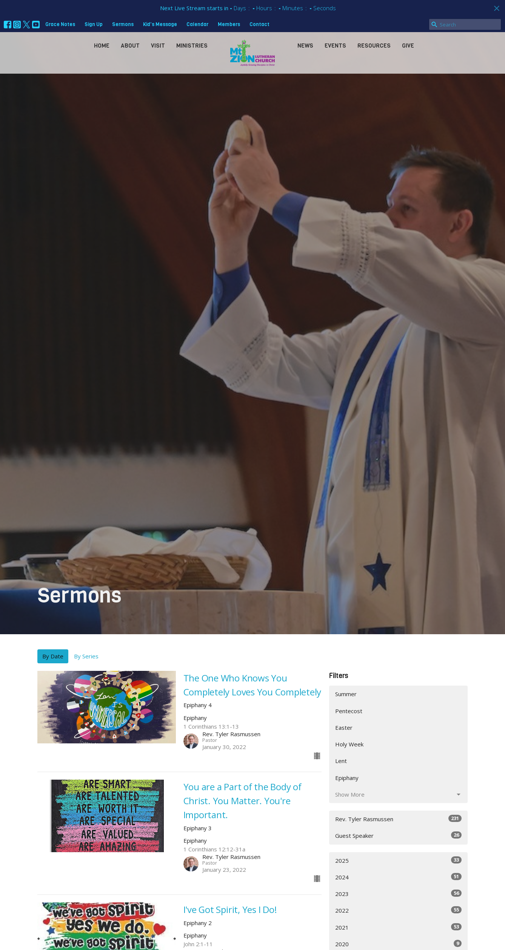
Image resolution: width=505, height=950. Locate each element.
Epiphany (347, 778)
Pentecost (348, 711)
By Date (52, 656)
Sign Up (94, 24)
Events (335, 45)
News (305, 45)
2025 (398, 860)
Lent (341, 761)
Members (229, 24)
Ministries (192, 45)
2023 (398, 893)
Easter (344, 727)
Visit (158, 45)
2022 (398, 910)
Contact (259, 24)
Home (101, 45)
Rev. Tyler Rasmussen (398, 819)
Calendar (197, 24)
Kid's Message (160, 24)
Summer (346, 694)
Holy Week (349, 744)
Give (408, 45)
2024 (398, 877)
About (130, 45)
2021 (398, 927)
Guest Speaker (398, 835)
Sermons (123, 24)
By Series (86, 656)
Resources (374, 45)
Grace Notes (60, 24)
